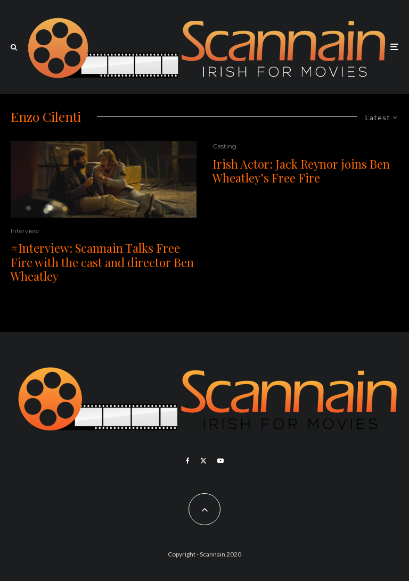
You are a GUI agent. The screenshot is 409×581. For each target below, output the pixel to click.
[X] (203, 460)
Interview (25, 231)
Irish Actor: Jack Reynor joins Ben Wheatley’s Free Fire (301, 171)
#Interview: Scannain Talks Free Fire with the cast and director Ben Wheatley (102, 262)
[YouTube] (220, 460)
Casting (224, 146)
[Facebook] (188, 460)
